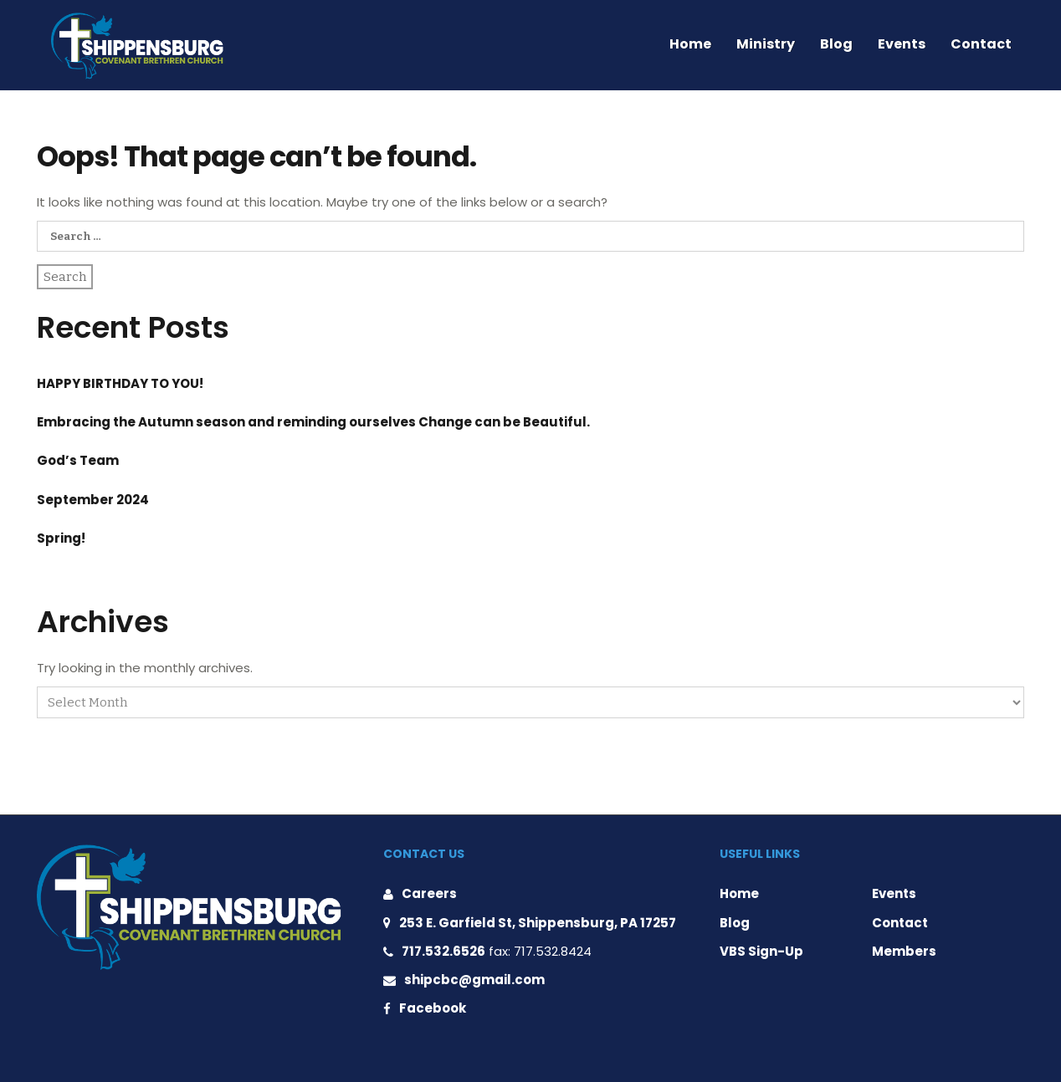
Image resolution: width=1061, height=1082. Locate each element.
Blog (836, 44)
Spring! (61, 538)
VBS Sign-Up (761, 951)
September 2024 (93, 499)
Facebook (432, 1008)
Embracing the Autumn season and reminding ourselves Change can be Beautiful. (313, 422)
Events (901, 44)
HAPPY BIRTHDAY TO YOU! (120, 383)
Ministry (765, 44)
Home (690, 44)
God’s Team (78, 460)
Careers (429, 893)
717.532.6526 (443, 951)
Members (904, 951)
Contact (981, 44)
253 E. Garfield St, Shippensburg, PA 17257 (537, 922)
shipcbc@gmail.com (474, 979)
